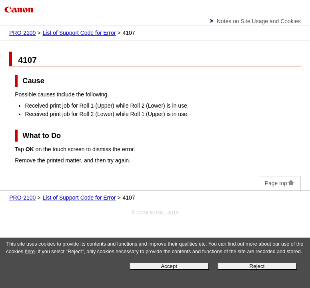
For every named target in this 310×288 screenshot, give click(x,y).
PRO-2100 (22, 33)
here (30, 251)
